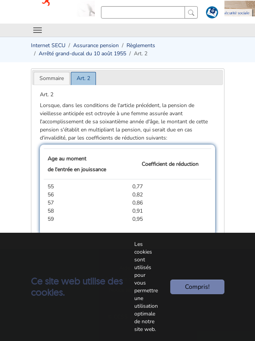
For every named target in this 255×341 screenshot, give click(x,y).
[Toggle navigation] (37, 30)
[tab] (52, 78)
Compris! (197, 287)
